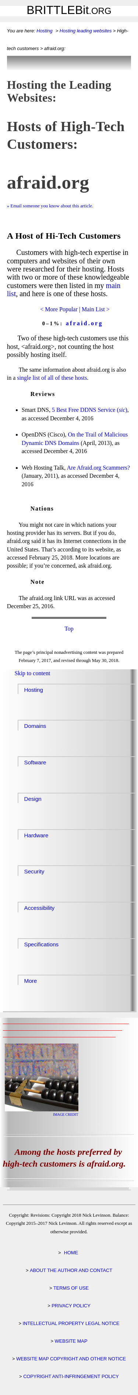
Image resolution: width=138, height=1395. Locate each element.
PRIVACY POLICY (71, 1305)
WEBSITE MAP (71, 1341)
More (30, 981)
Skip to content (32, 673)
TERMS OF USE (71, 1288)
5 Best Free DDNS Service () (89, 410)
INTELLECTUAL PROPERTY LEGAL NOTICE (70, 1323)
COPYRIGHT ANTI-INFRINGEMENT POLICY (71, 1376)
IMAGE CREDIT (65, 1114)
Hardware (36, 835)
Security (34, 871)
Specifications (41, 944)
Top (69, 628)
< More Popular (58, 309)
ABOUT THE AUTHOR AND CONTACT (71, 1270)
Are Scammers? (98, 468)
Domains (35, 726)
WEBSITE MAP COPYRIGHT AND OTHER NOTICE (71, 1358)
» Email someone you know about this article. (50, 205)
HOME (71, 1252)
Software (35, 762)
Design (33, 799)
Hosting (44, 31)
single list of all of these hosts (52, 378)
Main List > (96, 309)
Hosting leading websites (86, 31)
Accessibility (39, 908)
